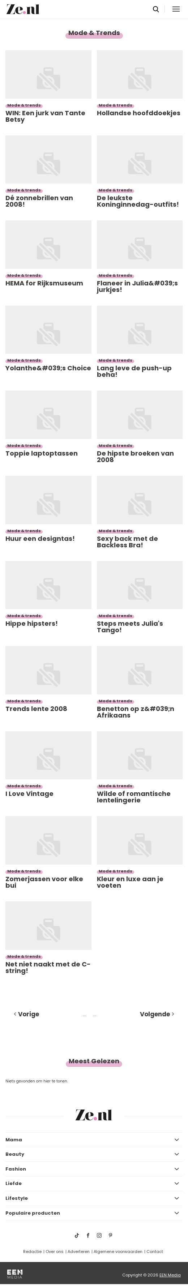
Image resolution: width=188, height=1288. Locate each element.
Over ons (55, 1251)
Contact (154, 1251)
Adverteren (79, 1251)
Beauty (14, 1154)
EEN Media (170, 1275)
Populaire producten (32, 1213)
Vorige (28, 1014)
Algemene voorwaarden (118, 1251)
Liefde (13, 1183)
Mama (13, 1139)
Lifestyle (16, 1198)
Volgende (155, 1014)
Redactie (32, 1251)
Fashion (15, 1169)
